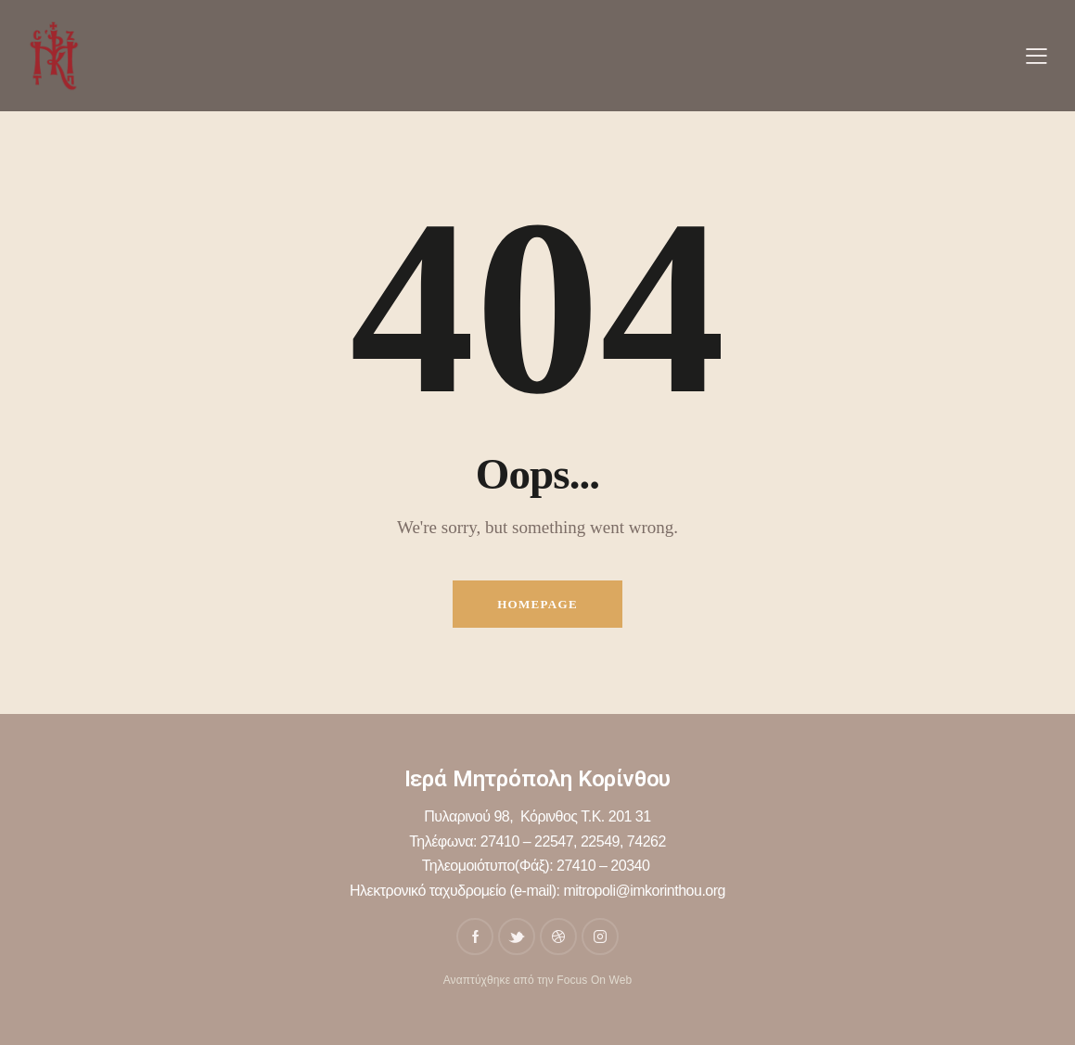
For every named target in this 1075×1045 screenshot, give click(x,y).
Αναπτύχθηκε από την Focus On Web (538, 980)
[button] (1036, 56)
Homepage (537, 604)
